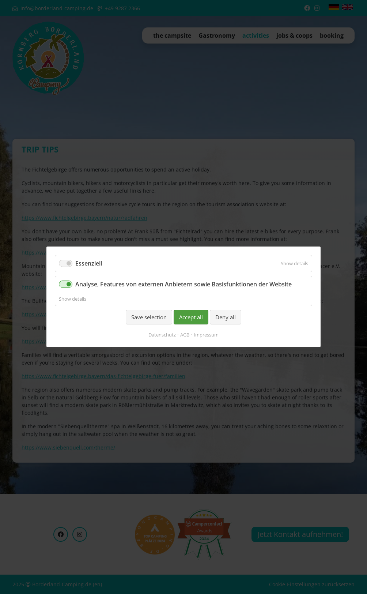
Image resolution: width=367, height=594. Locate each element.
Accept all (191, 317)
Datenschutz (162, 335)
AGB (184, 335)
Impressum (206, 335)
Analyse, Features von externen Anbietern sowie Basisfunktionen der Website (183, 285)
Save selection (149, 317)
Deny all (225, 317)
